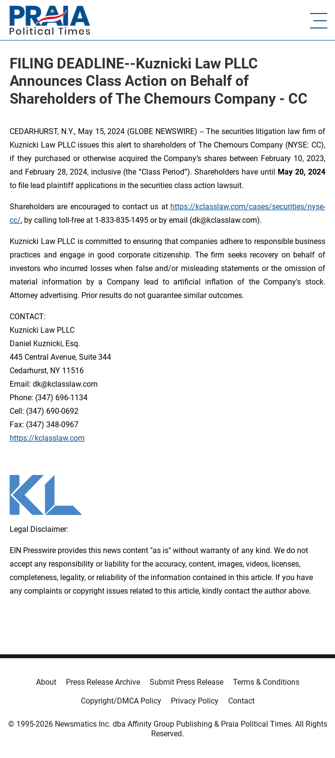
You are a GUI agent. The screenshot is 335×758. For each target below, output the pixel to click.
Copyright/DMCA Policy (121, 700)
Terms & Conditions (266, 682)
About (46, 682)
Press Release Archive (103, 682)
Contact (241, 700)
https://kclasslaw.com (47, 438)
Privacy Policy (195, 700)
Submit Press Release (186, 682)
